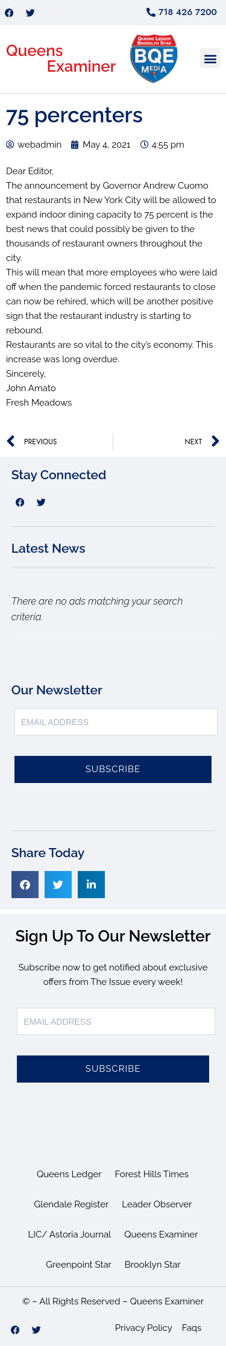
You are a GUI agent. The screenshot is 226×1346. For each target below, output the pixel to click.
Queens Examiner (161, 1234)
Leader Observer (157, 1204)
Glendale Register (71, 1204)
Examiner (81, 66)
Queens (34, 51)
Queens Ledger (69, 1174)
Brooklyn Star (153, 1264)
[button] (210, 58)
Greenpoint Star (78, 1264)
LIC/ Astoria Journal (69, 1234)
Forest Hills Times (152, 1174)
